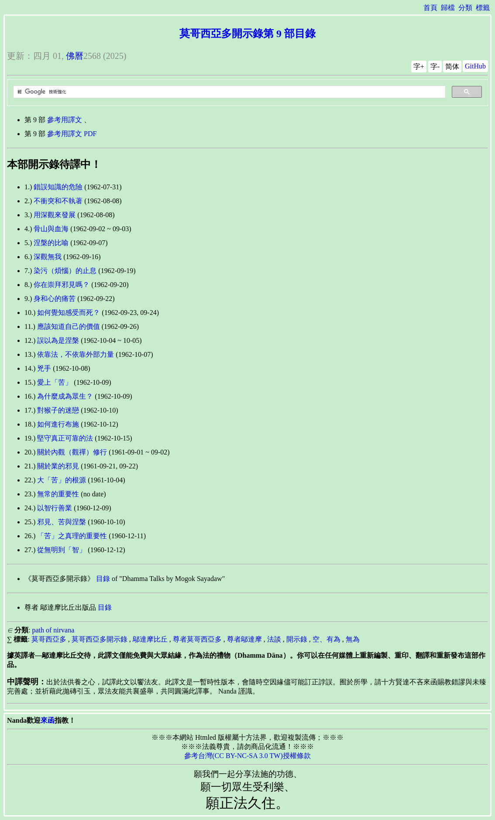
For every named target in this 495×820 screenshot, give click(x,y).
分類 (465, 7)
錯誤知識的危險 (58, 187)
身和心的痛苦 (55, 298)
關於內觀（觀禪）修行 (72, 452)
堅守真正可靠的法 (65, 438)
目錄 (103, 578)
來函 (48, 720)
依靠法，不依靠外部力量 (75, 354)
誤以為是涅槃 (58, 340)
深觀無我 (48, 256)
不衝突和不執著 (58, 201)
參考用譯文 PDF (71, 133)
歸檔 (448, 7)
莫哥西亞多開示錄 (99, 639)
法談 (274, 639)
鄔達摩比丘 (150, 639)
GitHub (475, 66)
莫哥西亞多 (48, 639)
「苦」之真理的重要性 (72, 536)
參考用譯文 (64, 119)
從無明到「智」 (61, 550)
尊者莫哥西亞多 (197, 639)
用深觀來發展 (55, 215)
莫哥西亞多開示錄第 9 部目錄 (247, 33)
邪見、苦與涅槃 (61, 522)
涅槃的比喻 (51, 242)
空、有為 (326, 639)
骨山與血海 (51, 228)
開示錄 (296, 639)
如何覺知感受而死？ (68, 312)
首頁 (430, 7)
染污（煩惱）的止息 (65, 270)
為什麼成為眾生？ (65, 396)
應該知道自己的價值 (68, 326)
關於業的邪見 (58, 466)
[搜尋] (228, 92)
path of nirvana (53, 630)
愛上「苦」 (54, 382)
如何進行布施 (58, 424)
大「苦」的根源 (61, 480)
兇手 (44, 368)
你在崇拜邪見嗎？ (61, 284)
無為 (353, 639)
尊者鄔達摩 (244, 639)
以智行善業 (54, 508)
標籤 (483, 7)
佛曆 (74, 56)
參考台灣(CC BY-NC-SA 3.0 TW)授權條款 (247, 755)
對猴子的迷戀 (58, 410)
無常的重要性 (58, 494)
